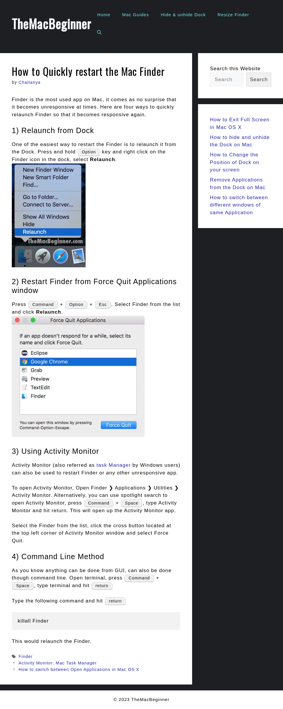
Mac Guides (135, 14)
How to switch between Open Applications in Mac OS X (79, 669)
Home (103, 14)
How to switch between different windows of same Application (239, 205)
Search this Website (235, 68)
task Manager (113, 465)
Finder (26, 656)
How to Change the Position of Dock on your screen (234, 162)
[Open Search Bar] (99, 32)
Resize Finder (233, 14)
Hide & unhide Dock (183, 14)
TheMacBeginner (51, 23)
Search (259, 79)
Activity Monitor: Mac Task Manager (58, 663)
